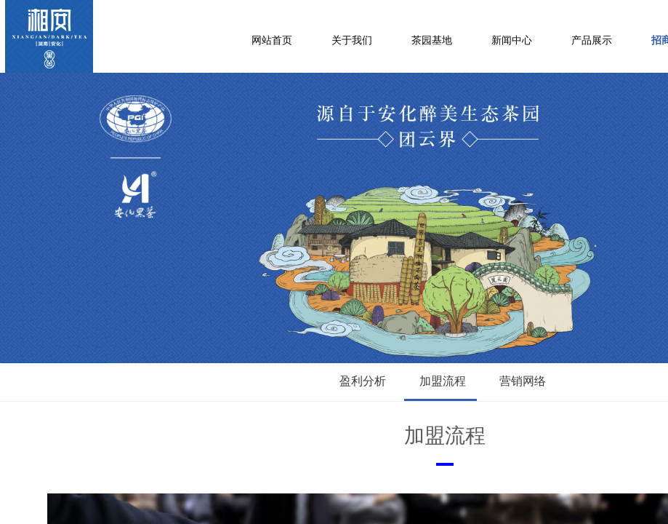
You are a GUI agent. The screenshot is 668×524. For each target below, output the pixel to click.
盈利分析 (362, 381)
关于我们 (351, 40)
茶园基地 (431, 40)
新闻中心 (511, 40)
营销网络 (522, 381)
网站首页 (271, 40)
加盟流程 (442, 381)
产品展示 (591, 40)
